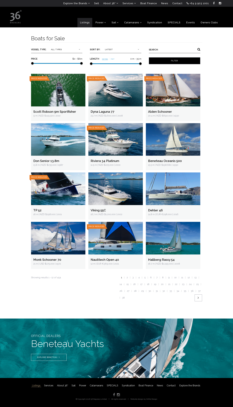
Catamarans (96, 385)
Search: (153, 49)
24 (190, 284)
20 (162, 284)
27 (128, 291)
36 (192, 291)
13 (195, 277)
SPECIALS (112, 385)
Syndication (128, 385)
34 (178, 291)
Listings (36, 385)
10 (175, 277)
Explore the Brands (189, 385)
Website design (136, 399)
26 (121, 291)
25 (197, 284)
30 (150, 291)
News (160, 385)
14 (121, 284)
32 (163, 291)
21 (169, 284)
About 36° (62, 385)
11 (182, 277)
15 (127, 284)
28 (135, 291)
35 (185, 291)
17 (141, 284)
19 (155, 284)
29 (142, 291)
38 (123, 297)
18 (148, 284)
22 (176, 284)
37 (199, 291)
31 (157, 291)
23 (183, 284)
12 (189, 277)
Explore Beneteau (48, 357)
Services (48, 385)
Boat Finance (145, 385)
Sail (73, 385)
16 (134, 284)
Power (82, 385)
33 (171, 291)
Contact (171, 385)
